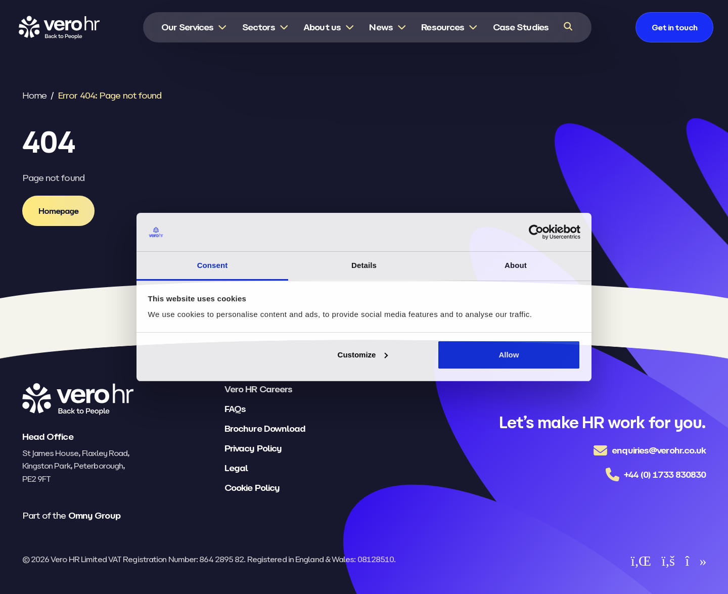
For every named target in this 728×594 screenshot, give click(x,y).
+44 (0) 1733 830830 (665, 474)
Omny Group (94, 515)
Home (34, 95)
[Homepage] (58, 211)
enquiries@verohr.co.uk (659, 450)
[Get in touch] (674, 27)
